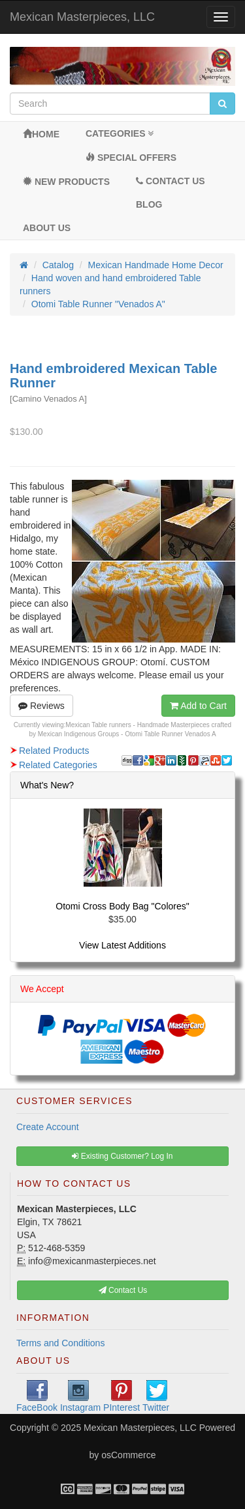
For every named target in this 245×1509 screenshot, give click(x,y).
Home (41, 134)
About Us (47, 228)
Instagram (80, 1396)
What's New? (47, 785)
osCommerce (128, 1455)
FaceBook (36, 1396)
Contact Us (170, 181)
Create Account (47, 1127)
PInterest (121, 1396)
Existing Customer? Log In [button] (122, 1156)
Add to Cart (198, 705)
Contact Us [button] (123, 1290)
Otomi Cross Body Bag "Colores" (122, 906)
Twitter (155, 1396)
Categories (120, 133)
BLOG (149, 204)
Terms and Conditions (60, 1343)
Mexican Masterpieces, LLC (82, 16)
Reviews (41, 705)
